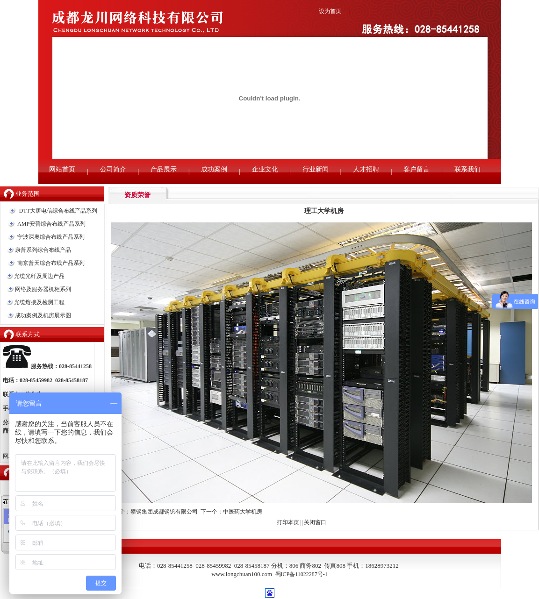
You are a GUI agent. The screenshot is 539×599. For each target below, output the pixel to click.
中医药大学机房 (242, 511)
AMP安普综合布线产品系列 (51, 224)
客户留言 (416, 169)
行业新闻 (315, 169)
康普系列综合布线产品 (43, 250)
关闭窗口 (315, 522)
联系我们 (467, 169)
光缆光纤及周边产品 (39, 276)
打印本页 (288, 522)
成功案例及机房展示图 (43, 315)
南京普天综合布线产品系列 (51, 263)
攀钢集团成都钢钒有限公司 (164, 511)
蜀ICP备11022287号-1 (301, 574)
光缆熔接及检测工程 (39, 302)
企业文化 (265, 169)
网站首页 (62, 169)
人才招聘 (366, 169)
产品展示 (164, 169)
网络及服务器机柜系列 (43, 289)
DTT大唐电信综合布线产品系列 (58, 210)
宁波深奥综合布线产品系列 (51, 237)
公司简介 (113, 169)
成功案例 (214, 169)
